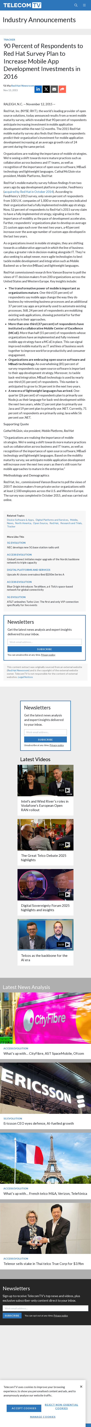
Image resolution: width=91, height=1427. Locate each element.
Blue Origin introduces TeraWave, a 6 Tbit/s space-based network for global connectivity (40, 588)
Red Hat (54, 523)
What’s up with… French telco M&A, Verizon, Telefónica (45, 1193)
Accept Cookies (24, 1408)
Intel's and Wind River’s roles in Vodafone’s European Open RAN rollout (44, 805)
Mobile (74, 519)
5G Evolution (16, 542)
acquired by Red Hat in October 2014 (28, 192)
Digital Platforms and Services (52, 519)
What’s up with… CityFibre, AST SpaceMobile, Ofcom (44, 1053)
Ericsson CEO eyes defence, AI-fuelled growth (39, 1123)
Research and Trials (71, 523)
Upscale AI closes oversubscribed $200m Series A (35, 574)
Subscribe (44, 649)
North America (23, 523)
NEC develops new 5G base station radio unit (33, 547)
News (10, 523)
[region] (43, 1403)
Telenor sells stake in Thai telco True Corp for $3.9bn (44, 1264)
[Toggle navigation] (84, 5)
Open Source (40, 523)
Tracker (9, 39)
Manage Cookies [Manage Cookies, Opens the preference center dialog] (43, 1416)
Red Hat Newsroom (22, 85)
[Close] (81, 1386)
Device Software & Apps (20, 519)
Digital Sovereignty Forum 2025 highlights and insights (45, 907)
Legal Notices (25, 676)
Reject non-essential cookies (61, 1406)
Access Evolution (19, 554)
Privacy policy (48, 654)
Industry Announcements (39, 20)
